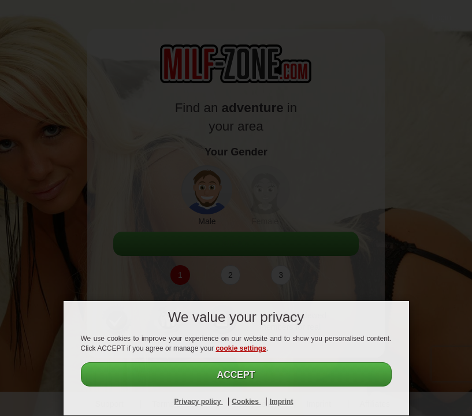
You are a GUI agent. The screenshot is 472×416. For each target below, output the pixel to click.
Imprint (281, 402)
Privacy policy (198, 402)
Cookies (246, 402)
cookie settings (240, 348)
